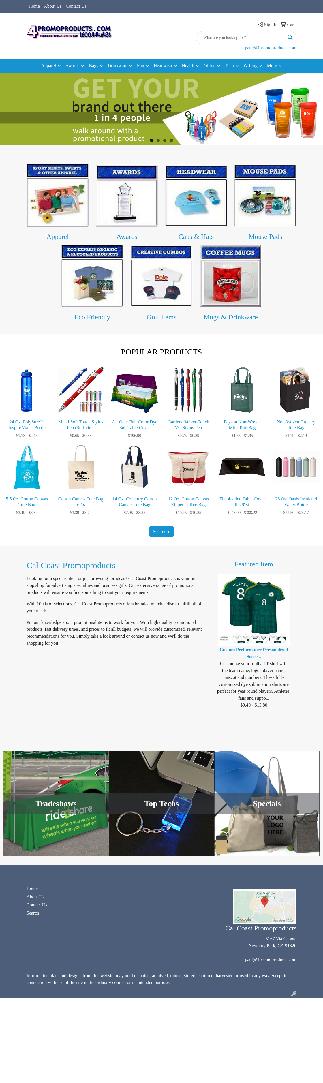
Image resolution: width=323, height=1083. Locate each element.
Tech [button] (229, 65)
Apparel (57, 236)
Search (33, 913)
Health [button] (188, 65)
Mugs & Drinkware (231, 317)
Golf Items (161, 317)
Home (34, 6)
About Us (53, 6)
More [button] (272, 65)
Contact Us (76, 6)
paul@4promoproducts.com (270, 47)
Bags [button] (93, 65)
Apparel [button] (48, 65)
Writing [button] (250, 65)
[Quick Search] (240, 37)
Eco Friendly (92, 317)
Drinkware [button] (117, 65)
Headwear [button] (163, 65)
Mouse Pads (265, 236)
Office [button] (209, 65)
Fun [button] (140, 65)
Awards (127, 236)
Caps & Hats (196, 236)
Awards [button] (72, 65)
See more (161, 531)
